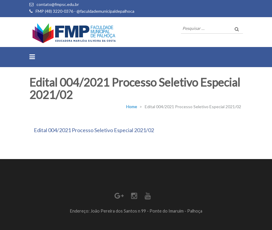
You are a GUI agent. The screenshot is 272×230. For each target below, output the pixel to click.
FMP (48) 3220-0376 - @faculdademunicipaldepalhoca (85, 11)
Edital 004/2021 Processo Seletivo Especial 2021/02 (94, 130)
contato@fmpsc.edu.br (57, 4)
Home (131, 106)
